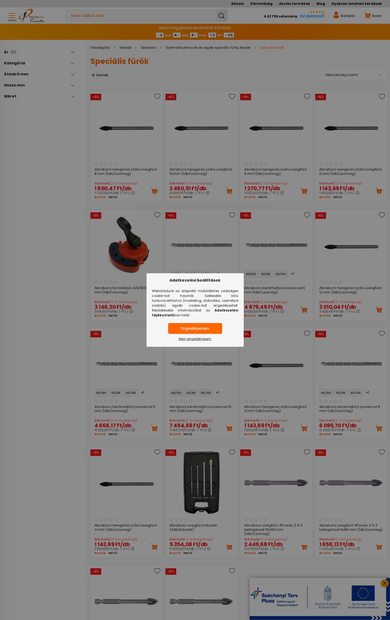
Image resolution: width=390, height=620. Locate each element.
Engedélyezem (195, 328)
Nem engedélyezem (195, 339)
